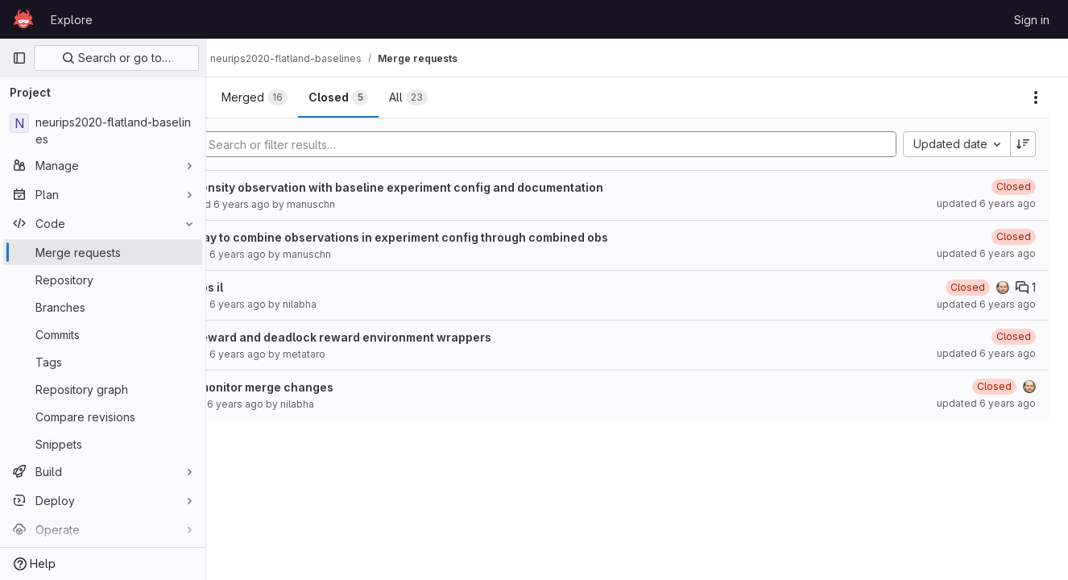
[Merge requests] (102, 252)
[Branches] (102, 307)
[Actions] (1036, 97)
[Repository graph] (102, 389)
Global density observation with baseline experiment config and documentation (463, 187)
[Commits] (102, 334)
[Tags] (102, 362)
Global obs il (273, 287)
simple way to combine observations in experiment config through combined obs (465, 237)
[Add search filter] (594, 144)
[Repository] (102, 279)
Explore (72, 20)
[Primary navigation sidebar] (19, 58)
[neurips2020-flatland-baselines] (102, 130)
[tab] (261, 97)
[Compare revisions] (102, 416)
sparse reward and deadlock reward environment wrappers (407, 337)
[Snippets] (102, 444)
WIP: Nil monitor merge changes (328, 387)
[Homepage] (23, 19)
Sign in (1031, 20)
